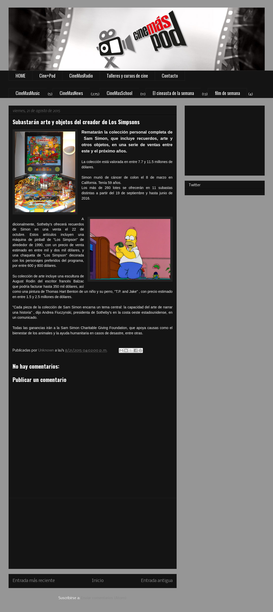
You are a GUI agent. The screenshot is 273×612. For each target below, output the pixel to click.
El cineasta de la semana (173, 93)
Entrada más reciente (34, 580)
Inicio (98, 580)
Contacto (170, 75)
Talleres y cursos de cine (127, 75)
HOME (20, 75)
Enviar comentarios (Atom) (104, 598)
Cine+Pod (47, 75)
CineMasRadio (81, 75)
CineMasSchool (119, 93)
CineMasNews (71, 93)
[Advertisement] (92, 533)
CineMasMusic (28, 93)
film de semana (227, 93)
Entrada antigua (157, 580)
